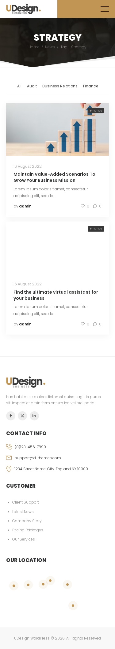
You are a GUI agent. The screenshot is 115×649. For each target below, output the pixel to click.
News (50, 47)
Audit (32, 86)
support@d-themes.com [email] (38, 457)
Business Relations (60, 86)
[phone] (57, 449)
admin (25, 206)
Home (34, 47)
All (19, 86)
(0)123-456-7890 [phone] (30, 446)
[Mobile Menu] (105, 9)
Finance (90, 86)
